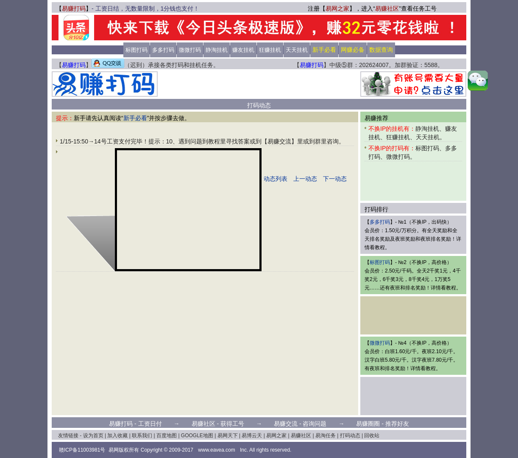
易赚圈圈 (368, 423)
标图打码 (136, 50)
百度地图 (166, 435)
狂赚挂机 (270, 50)
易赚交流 (286, 423)
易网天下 (227, 435)
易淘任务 (325, 435)
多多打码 (163, 50)
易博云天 (252, 435)
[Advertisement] (259, 84)
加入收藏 (117, 435)
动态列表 (275, 178)
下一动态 (335, 178)
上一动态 (305, 178)
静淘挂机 (217, 50)
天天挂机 (297, 50)
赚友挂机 (243, 50)
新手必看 (135, 118)
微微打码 (190, 50)
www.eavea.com (216, 450)
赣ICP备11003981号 (82, 450)
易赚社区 (387, 8)
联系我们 (142, 435)
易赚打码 (74, 8)
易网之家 (337, 8)
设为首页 (93, 435)
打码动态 (350, 435)
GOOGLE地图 (197, 435)
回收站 (371, 435)
